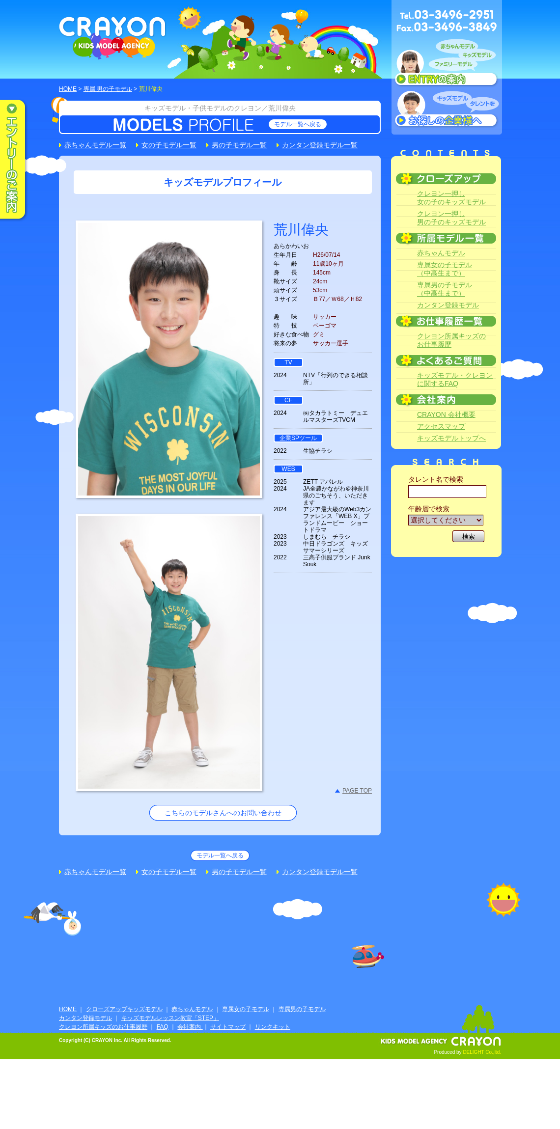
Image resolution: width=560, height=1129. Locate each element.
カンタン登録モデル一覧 (320, 145)
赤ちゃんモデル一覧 (95, 145)
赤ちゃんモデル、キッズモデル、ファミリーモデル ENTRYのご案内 (447, 65)
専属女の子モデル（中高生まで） (444, 269)
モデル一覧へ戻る (297, 124)
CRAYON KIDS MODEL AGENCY (113, 38)
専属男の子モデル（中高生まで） (444, 289)
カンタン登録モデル (448, 305)
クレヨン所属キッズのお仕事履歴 (451, 340)
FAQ (162, 1026)
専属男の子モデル (302, 1009)
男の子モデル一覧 (239, 145)
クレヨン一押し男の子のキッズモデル (451, 218)
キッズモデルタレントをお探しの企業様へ (447, 110)
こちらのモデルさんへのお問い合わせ (223, 813)
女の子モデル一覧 (168, 145)
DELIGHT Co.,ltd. (482, 1052)
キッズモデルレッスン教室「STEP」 (170, 1018)
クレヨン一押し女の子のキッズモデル (451, 198)
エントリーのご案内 (19, 160)
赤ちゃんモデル (441, 253)
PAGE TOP (357, 791)
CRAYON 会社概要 (446, 414)
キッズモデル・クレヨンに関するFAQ (455, 379)
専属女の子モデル (245, 1009)
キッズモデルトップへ (451, 438)
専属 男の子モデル (108, 88)
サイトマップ (228, 1026)
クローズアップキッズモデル (124, 1009)
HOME (68, 88)
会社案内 (189, 1026)
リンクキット (272, 1026)
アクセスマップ (441, 426)
